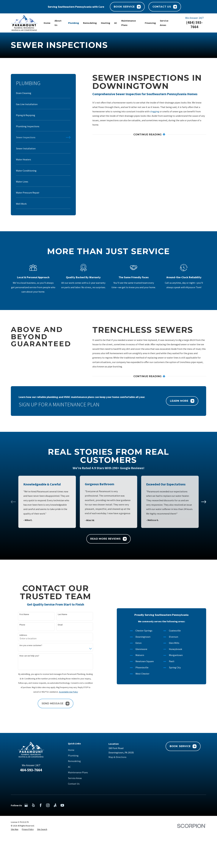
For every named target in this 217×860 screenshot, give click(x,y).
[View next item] (203, 501)
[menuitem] (43, 94)
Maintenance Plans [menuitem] (128, 22)
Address (18, 635)
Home (71, 749)
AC (69, 766)
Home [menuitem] (47, 22)
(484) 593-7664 (194, 24)
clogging (154, 111)
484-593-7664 (31, 770)
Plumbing (73, 755)
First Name (19, 614)
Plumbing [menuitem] (73, 22)
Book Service (127, 7)
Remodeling (74, 761)
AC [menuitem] (115, 22)
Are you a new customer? (26, 645)
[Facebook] (40, 805)
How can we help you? (24, 655)
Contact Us (165, 7)
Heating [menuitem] (105, 22)
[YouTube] (62, 805)
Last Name (57, 614)
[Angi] (55, 805)
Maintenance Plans (78, 772)
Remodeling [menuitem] (90, 22)
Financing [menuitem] (150, 22)
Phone (17, 624)
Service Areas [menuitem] (164, 22)
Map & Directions (117, 757)
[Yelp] (33, 805)
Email (55, 624)
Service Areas (75, 778)
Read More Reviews (108, 539)
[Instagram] (48, 805)
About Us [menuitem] (58, 22)
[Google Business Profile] (26, 805)
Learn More (182, 406)
